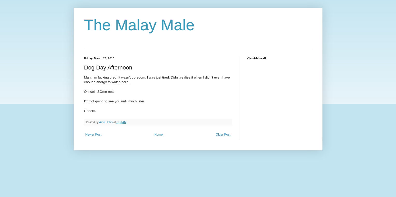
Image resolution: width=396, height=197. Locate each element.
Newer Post (93, 134)
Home (158, 134)
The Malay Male (139, 25)
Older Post (223, 134)
